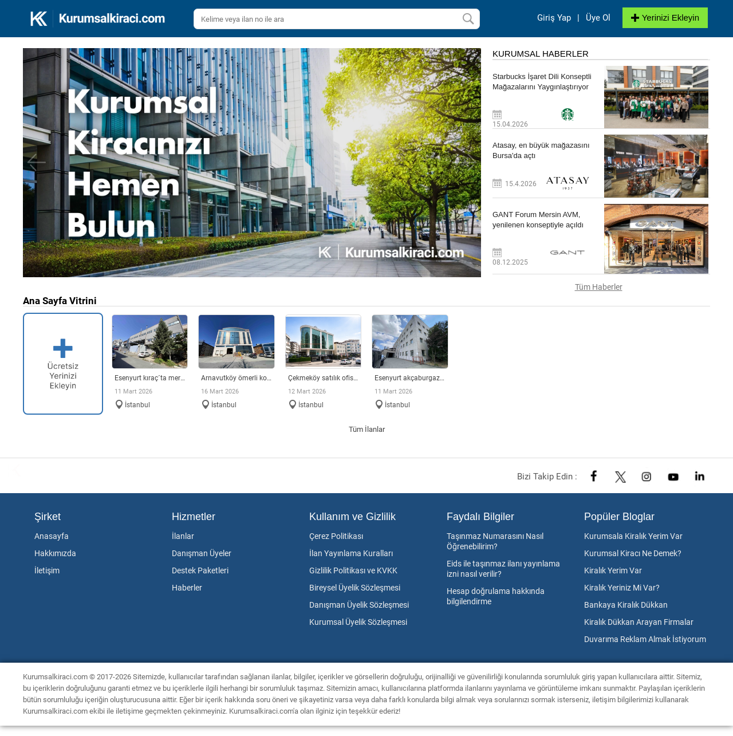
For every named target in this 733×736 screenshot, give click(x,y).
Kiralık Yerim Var (613, 570)
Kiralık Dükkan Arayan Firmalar (638, 622)
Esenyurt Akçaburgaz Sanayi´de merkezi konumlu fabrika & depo (410, 378)
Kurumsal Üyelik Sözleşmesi (358, 622)
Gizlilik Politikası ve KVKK (353, 570)
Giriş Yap (554, 18)
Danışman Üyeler (201, 553)
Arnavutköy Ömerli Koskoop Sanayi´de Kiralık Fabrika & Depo (236, 378)
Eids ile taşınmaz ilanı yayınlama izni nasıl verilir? (503, 568)
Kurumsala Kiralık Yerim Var (633, 536)
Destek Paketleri (200, 570)
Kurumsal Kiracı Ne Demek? (632, 553)
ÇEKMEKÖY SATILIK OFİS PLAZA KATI (323, 378)
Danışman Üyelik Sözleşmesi (359, 604)
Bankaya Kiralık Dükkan (626, 604)
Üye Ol (598, 18)
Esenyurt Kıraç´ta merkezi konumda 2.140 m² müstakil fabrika (150, 378)
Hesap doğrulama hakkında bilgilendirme (496, 596)
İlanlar (183, 536)
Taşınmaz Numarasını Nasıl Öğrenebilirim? (495, 541)
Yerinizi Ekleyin (665, 17)
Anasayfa (51, 536)
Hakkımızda (55, 553)
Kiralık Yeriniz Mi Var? (622, 587)
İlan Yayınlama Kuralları (351, 553)
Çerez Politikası (336, 536)
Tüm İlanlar (367, 429)
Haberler (187, 587)
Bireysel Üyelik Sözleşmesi (354, 587)
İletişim (47, 570)
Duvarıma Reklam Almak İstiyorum (645, 639)
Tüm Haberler (598, 287)
